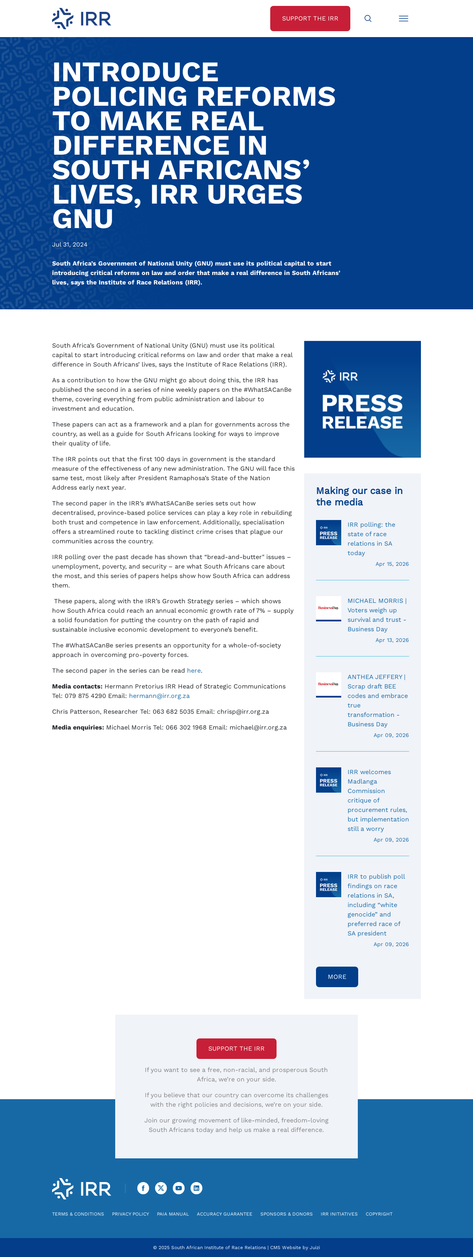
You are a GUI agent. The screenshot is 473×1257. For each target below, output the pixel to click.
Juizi (315, 1247)
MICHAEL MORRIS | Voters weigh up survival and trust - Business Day (362, 620)
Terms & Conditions (78, 1214)
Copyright (379, 1214)
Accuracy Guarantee (224, 1214)
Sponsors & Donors (286, 1214)
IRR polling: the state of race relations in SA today (362, 544)
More (337, 976)
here (194, 670)
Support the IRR (236, 1048)
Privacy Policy (130, 1214)
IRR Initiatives (339, 1214)
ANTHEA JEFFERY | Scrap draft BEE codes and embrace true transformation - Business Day (362, 705)
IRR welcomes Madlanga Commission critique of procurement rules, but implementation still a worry (362, 805)
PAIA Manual (173, 1214)
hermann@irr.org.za (159, 696)
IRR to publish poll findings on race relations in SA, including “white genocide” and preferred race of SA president (362, 910)
